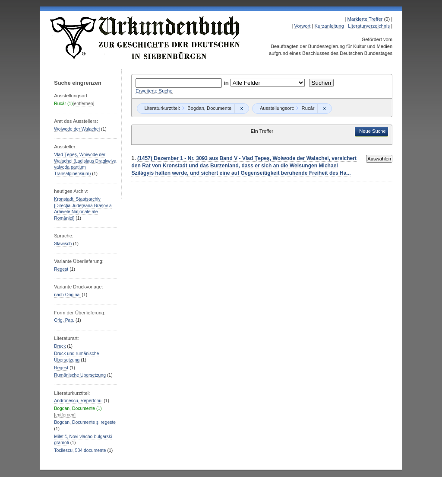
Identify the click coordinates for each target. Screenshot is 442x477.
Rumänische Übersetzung (80, 375)
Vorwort (302, 26)
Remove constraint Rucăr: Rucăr (324, 108)
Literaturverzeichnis (369, 26)
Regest (61, 269)
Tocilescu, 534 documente (80, 450)
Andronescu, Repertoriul (78, 400)
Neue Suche (372, 131)
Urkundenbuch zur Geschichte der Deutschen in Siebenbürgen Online (145, 37)
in (227, 83)
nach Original (67, 294)
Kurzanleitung (329, 26)
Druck (60, 346)
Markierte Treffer (364, 19)
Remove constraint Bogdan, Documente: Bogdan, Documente (241, 108)
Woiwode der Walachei (77, 129)
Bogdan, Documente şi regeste (85, 422)
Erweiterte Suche (154, 90)
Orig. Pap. (64, 320)
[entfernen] (84, 103)
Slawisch (63, 243)
